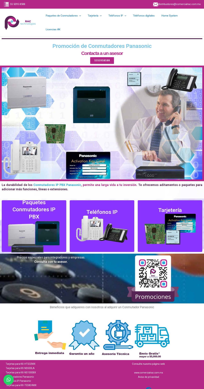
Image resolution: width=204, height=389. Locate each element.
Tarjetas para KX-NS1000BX (21, 365)
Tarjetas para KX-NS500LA (21, 360)
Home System (170, 18)
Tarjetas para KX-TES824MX (22, 377)
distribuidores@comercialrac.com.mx (177, 4)
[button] (8, 380)
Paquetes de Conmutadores (70, 19)
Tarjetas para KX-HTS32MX (21, 356)
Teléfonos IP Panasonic (19, 373)
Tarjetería (100, 19)
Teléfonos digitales (146, 18)
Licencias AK (190, 18)
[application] (86, 19)
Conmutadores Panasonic (20, 369)
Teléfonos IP (121, 19)
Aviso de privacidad (148, 369)
